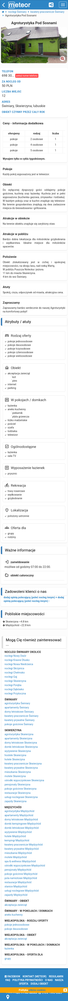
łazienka (9, 948)
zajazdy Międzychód (16, 894)
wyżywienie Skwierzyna (18, 751)
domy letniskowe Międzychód (21, 819)
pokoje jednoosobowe (17, 924)
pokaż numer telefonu (26, 75)
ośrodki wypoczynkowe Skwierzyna (24, 780)
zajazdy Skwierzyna (15, 801)
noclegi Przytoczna (15, 693)
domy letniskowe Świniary (19, 711)
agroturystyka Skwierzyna (19, 734)
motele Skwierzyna (15, 776)
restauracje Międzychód (18, 882)
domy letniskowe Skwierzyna (21, 742)
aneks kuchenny (14, 914)
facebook (12, 976)
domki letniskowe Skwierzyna (21, 746)
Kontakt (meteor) (34, 976)
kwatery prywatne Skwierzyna (21, 767)
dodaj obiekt (39, 983)
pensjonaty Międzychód (18, 869)
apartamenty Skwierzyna (18, 738)
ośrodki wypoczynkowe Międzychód (25, 865)
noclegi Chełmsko (15, 672)
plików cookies (37, 990)
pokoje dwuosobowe (16, 928)
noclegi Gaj (11, 676)
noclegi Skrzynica (14, 668)
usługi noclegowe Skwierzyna (21, 797)
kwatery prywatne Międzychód (22, 848)
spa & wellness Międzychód (20, 861)
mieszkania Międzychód (18, 853)
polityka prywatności (28, 980)
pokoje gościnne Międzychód (21, 873)
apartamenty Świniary (17, 707)
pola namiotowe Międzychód (21, 878)
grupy (8, 958)
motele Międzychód (16, 857)
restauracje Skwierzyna (17, 792)
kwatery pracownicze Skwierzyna (23, 763)
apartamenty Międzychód (19, 815)
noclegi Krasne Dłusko (17, 660)
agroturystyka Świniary (17, 703)
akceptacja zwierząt (16, 904)
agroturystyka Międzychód (19, 811)
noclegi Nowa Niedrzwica (19, 664)
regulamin (56, 976)
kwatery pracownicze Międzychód (24, 844)
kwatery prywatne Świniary (19, 720)
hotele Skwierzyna (15, 759)
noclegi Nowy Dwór (15, 655)
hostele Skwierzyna (15, 755)
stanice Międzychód (16, 886)
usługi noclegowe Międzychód (22, 890)
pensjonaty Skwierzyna (17, 784)
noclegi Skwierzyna (15, 680)
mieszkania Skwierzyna (18, 772)
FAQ (7, 980)
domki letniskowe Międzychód (22, 827)
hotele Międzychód (15, 836)
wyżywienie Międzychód (18, 832)
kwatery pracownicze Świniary (21, 715)
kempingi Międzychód (17, 840)
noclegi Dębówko (14, 689)
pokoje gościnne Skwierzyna (20, 788)
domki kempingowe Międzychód (23, 823)
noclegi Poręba (13, 685)
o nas (49, 980)
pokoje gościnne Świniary (19, 724)
